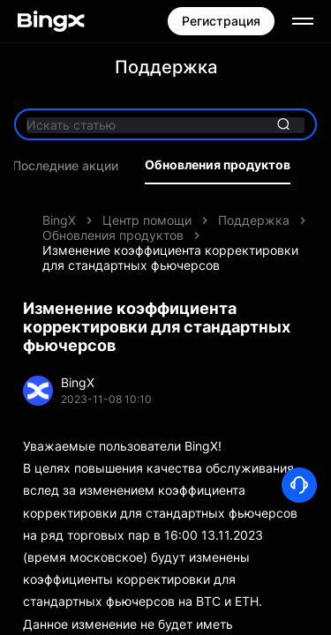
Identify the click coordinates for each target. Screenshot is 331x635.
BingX (59, 220)
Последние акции (65, 166)
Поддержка (254, 220)
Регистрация (221, 20)
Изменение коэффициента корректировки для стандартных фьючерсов (170, 258)
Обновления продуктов (217, 165)
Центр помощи (147, 220)
